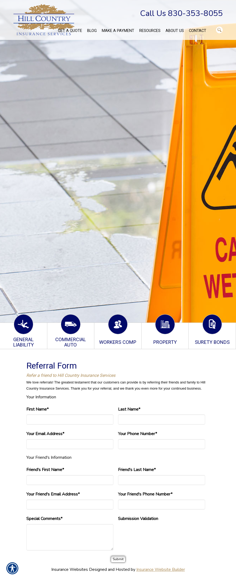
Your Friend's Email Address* (53, 494)
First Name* (37, 409)
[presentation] (158, 534)
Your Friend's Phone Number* (145, 494)
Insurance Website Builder (160, 569)
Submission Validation (138, 519)
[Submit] (118, 559)
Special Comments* (44, 519)
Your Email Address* (45, 434)
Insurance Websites (69, 569)
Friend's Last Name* (137, 470)
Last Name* (129, 409)
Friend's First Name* (45, 470)
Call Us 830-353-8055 (181, 13)
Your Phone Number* (137, 434)
